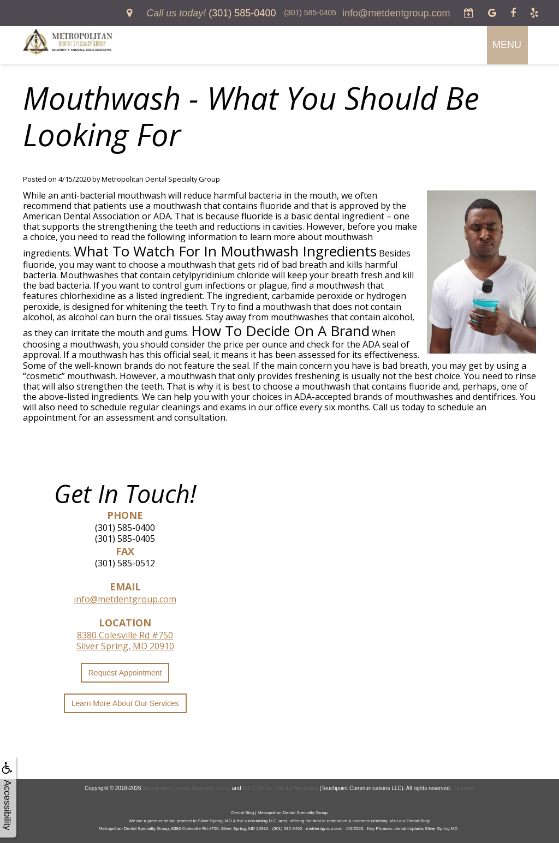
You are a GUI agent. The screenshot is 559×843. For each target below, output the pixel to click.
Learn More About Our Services (125, 703)
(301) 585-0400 (125, 528)
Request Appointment (125, 672)
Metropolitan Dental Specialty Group (186, 788)
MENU (506, 44)
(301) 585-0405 (125, 539)
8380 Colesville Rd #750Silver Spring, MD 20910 (125, 640)
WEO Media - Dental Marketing (280, 788)
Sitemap (464, 788)
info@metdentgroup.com (125, 599)
